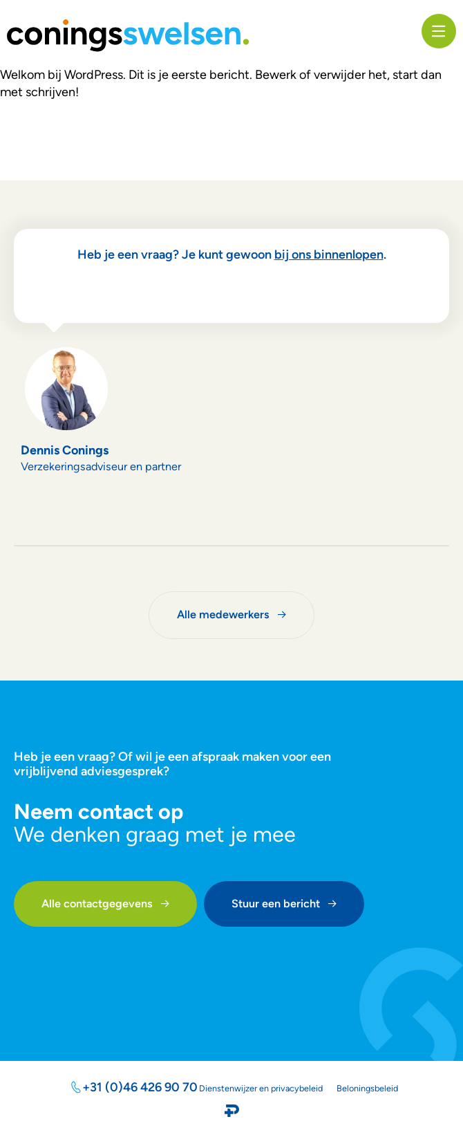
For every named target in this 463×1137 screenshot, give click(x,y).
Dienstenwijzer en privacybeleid (261, 1088)
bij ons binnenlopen (329, 254)
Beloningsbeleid (367, 1088)
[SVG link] (128, 35)
